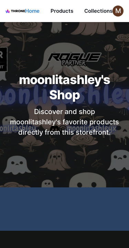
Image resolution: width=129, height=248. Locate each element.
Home (32, 11)
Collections (98, 11)
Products (62, 11)
